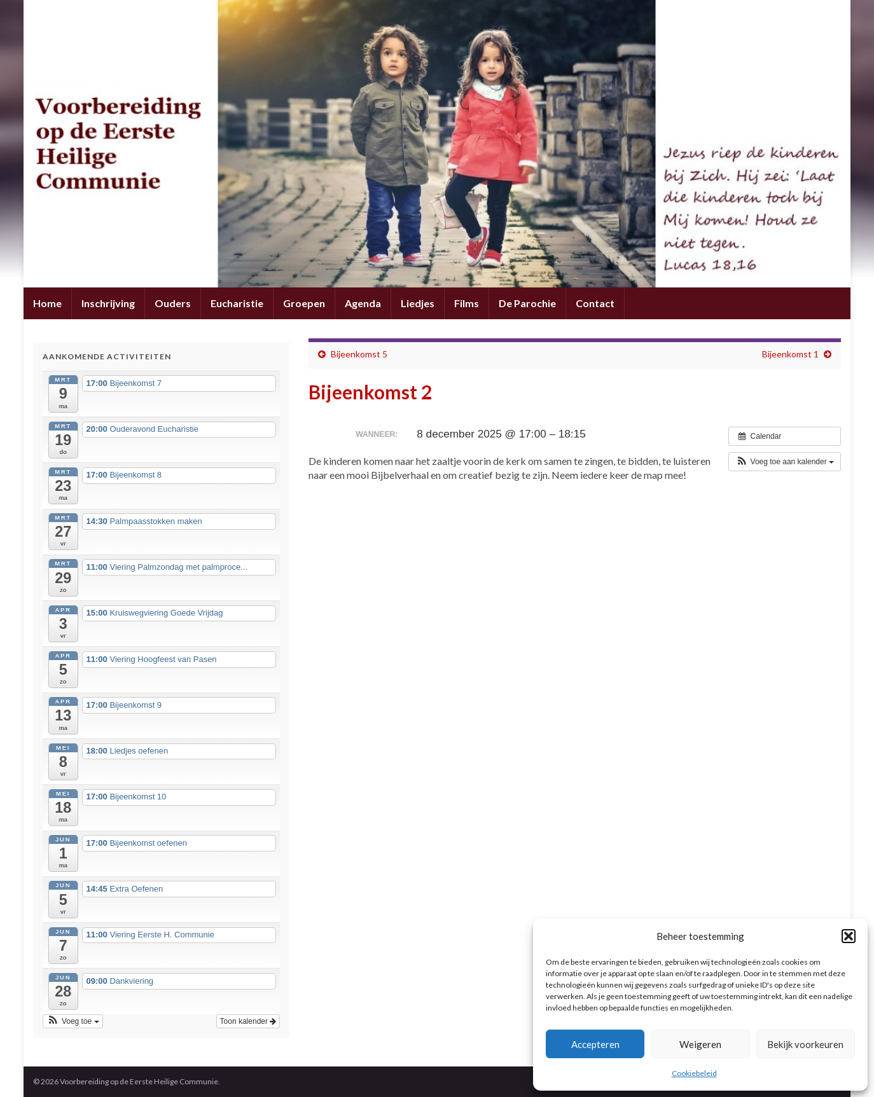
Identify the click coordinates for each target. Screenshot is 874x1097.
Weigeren (700, 1044)
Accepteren (595, 1044)
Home (47, 303)
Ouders (173, 303)
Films (466, 303)
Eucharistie (237, 303)
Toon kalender (248, 1021)
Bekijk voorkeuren (805, 1044)
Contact (595, 303)
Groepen (304, 303)
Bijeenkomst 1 (790, 353)
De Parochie (527, 303)
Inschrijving (108, 303)
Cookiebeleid (694, 1073)
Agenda (363, 303)
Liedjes (417, 303)
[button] (848, 936)
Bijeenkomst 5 (359, 353)
